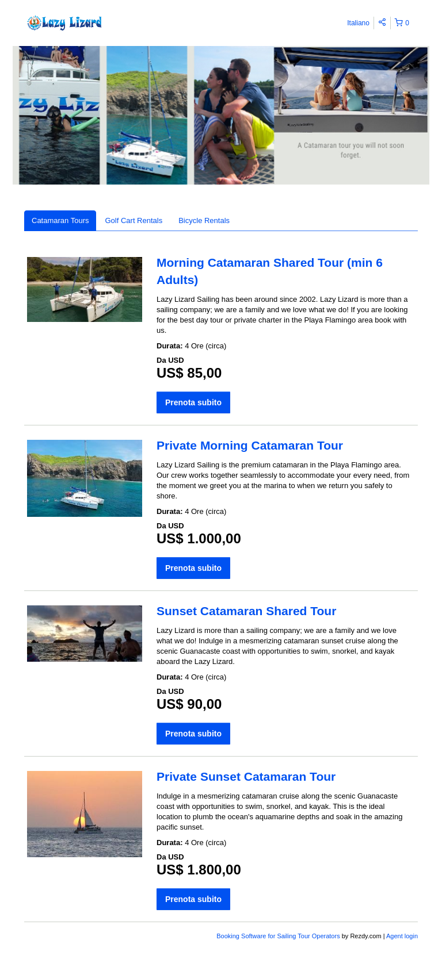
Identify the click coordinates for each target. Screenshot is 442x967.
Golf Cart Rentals (133, 220)
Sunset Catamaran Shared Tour (246, 610)
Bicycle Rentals (204, 220)
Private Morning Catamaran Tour (250, 445)
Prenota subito (193, 402)
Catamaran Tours (60, 220)
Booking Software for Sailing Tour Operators (278, 936)
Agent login (402, 936)
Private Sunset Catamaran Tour (246, 776)
